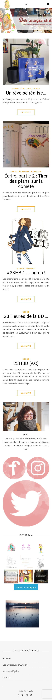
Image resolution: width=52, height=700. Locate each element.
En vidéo (7, 658)
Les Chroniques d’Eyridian (15, 664)
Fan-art (30, 268)
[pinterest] (31, 695)
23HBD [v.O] (26, 363)
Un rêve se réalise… (26, 93)
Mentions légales (11, 671)
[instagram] (27, 695)
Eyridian (36, 171)
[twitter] (22, 695)
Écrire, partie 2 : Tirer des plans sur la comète (26, 181)
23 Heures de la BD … (26, 316)
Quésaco (7, 677)
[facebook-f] (18, 695)
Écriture (26, 89)
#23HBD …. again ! (26, 272)
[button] (11, 547)
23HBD (15, 89)
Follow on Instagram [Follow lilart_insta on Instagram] (26, 587)
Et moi (36, 89)
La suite (26, 112)
